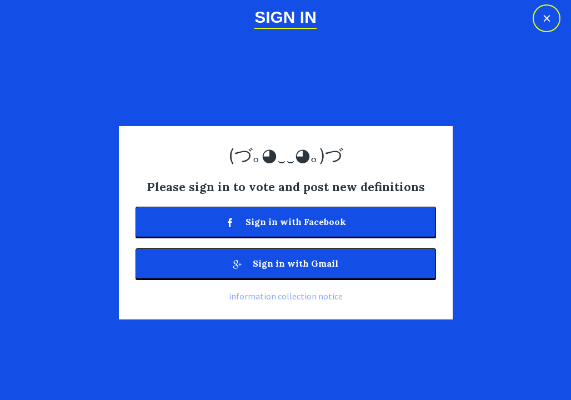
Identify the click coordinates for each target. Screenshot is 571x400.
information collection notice (286, 296)
